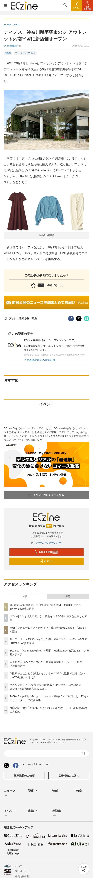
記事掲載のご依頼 (24, 775)
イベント (10, 813)
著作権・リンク (23, 871)
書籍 (33, 811)
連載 (57, 791)
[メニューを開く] (5, 5)
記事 (33, 791)
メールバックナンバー (46, 542)
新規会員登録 (46, 552)
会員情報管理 (22, 876)
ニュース (10, 793)
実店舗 (8, 53)
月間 (68, 596)
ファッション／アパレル (25, 53)
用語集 (56, 813)
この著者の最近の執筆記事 (39, 360)
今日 (25, 596)
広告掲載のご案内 (68, 775)
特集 (81, 791)
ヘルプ (18, 866)
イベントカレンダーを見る (46, 495)
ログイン (46, 561)
